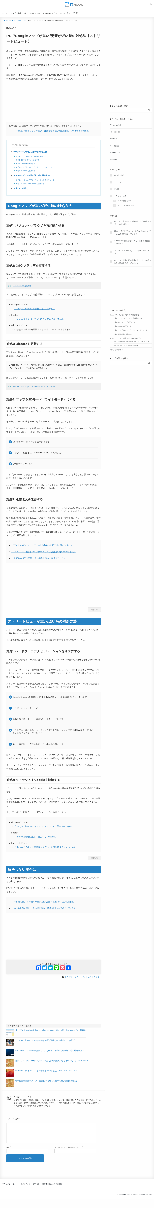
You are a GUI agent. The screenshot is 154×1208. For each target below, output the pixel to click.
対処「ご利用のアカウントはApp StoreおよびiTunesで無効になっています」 (132, 232)
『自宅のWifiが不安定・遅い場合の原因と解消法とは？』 (38, 558)
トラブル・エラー (73, 977)
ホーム (5, 13)
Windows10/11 (116, 125)
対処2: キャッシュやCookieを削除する (31, 183)
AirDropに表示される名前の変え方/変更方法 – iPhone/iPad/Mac (132, 222)
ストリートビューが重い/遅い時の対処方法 (32, 175)
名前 (7, 1151)
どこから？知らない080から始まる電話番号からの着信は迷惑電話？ (46, 1040)
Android (113, 139)
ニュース (117, 182)
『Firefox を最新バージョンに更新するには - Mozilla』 (40, 319)
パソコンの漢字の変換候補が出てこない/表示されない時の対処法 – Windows (132, 261)
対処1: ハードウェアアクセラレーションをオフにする (37, 180)
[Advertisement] (53, 101)
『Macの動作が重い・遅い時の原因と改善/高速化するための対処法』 (44, 908)
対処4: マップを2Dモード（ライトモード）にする (35, 167)
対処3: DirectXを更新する (26, 163)
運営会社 (36, 1188)
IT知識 (75, 13)
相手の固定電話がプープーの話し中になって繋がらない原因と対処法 (46, 1081)
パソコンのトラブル (32, 13)
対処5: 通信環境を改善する (26, 171)
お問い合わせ (26, 1188)
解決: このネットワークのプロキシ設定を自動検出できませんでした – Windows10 (52, 1060)
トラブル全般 (16, 13)
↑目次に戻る (94, 610)
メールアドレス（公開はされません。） (67, 1151)
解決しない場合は (21, 188)
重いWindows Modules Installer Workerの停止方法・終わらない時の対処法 (50, 1030)
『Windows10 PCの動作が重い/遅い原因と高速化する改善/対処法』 (44, 902)
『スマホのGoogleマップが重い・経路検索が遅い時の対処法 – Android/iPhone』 (50, 130)
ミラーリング (115, 152)
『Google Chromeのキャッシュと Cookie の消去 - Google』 (43, 826)
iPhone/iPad (115, 132)
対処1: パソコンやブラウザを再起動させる (32, 156)
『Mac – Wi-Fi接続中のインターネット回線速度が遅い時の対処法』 (43, 551)
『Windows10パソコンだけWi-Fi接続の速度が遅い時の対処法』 (42, 545)
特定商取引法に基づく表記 (52, 1188)
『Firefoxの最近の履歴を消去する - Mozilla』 (35, 836)
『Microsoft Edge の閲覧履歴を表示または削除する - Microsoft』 (45, 847)
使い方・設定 (65, 13)
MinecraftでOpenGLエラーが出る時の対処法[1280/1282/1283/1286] (46, 1071)
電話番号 (113, 159)
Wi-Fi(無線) (114, 146)
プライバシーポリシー (10, 1188)
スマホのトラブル (50, 13)
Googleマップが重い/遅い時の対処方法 (31, 152)
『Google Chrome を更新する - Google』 (34, 308)
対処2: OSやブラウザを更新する (28, 160)
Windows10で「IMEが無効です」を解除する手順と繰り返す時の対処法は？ (49, 1050)
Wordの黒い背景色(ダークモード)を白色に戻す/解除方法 (132, 242)
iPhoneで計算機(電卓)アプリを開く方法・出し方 (132, 251)
